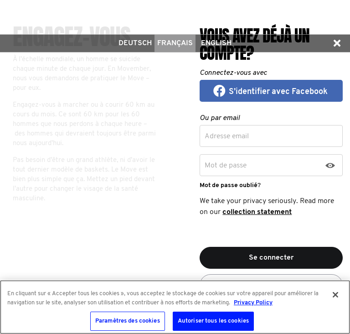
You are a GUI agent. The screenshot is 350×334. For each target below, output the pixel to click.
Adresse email (227, 136)
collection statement (257, 212)
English (216, 43)
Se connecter (271, 257)
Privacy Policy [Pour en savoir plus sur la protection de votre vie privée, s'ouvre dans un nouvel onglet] (253, 303)
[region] (175, 307)
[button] (337, 43)
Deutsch (135, 43)
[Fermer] (335, 295)
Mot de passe (226, 165)
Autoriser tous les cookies (213, 321)
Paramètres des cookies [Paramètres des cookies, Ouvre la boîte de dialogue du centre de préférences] (127, 321)
